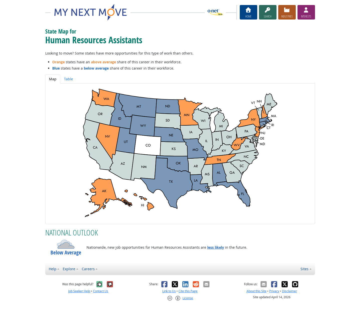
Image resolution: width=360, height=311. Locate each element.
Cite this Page (188, 291)
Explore (69, 268)
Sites (304, 268)
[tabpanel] (180, 153)
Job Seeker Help (79, 291)
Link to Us (169, 291)
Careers (88, 268)
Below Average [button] (65, 252)
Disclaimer (289, 291)
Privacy (274, 291)
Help (52, 268)
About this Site (256, 291)
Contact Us (100, 291)
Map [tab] (52, 79)
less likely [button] (215, 247)
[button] (65, 244)
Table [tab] (68, 79)
